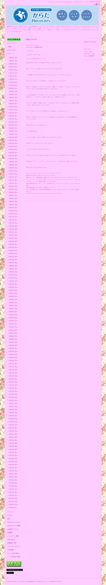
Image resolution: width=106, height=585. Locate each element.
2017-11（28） (13, 366)
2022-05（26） (13, 201)
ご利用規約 (10, 550)
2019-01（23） (13, 323)
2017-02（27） (13, 394)
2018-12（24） (13, 326)
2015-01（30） (13, 470)
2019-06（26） (13, 308)
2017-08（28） (13, 375)
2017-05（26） (13, 385)
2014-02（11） (13, 504)
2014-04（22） (13, 498)
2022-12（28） (13, 180)
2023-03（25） (13, 170)
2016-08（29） (13, 412)
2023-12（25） (13, 143)
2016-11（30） (13, 403)
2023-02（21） (13, 173)
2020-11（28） (13, 256)
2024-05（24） (13, 128)
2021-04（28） (13, 241)
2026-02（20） (13, 63)
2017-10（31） (13, 369)
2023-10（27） (13, 149)
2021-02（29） (13, 247)
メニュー (9, 512)
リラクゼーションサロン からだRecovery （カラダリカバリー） (29, 581)
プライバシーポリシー (13, 546)
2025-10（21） (13, 75)
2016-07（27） (13, 415)
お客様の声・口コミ (13, 529)
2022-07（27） (13, 195)
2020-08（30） (13, 265)
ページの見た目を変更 (13, 556)
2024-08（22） (13, 118)
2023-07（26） (13, 158)
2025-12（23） (13, 69)
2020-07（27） (13, 268)
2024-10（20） (13, 112)
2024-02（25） (13, 137)
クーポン (9, 515)
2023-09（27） (13, 152)
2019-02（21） (13, 320)
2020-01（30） (13, 287)
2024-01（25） (13, 140)
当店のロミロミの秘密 (13, 525)
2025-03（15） (13, 97)
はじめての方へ (11, 50)
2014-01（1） (13, 507)
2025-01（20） (13, 103)
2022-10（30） (13, 186)
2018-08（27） (13, 339)
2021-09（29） (13, 225)
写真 (8, 518)
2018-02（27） (13, 357)
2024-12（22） (13, 106)
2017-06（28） (13, 381)
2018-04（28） (13, 351)
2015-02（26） (13, 467)
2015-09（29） (13, 446)
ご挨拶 (9, 46)
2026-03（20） (13, 60)
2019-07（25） (13, 305)
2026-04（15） (13, 57)
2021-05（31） (13, 238)
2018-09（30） (13, 336)
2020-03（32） (13, 280)
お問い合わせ (11, 539)
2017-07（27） (13, 378)
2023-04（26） (13, 167)
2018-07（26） (13, 342)
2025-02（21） (13, 100)
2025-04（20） (13, 94)
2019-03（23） (13, 317)
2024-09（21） (13, 115)
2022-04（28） (13, 204)
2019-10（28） (13, 296)
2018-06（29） (13, 345)
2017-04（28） (13, 388)
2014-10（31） (13, 479)
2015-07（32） (13, 452)
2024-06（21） (13, 124)
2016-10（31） (13, 406)
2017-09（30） (13, 372)
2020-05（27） (13, 274)
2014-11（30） (13, 476)
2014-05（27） (13, 495)
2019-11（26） (13, 293)
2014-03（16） (13, 501)
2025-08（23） (13, 82)
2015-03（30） (13, 464)
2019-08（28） (13, 302)
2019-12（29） (13, 290)
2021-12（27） (13, 216)
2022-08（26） (13, 192)
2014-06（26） (13, 492)
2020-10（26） (13, 259)
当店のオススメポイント (14, 522)
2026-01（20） (13, 66)
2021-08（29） (13, 228)
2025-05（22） (13, 91)
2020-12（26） (13, 253)
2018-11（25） (13, 329)
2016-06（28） (13, 418)
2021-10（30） (13, 222)
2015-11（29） (13, 440)
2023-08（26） (13, 155)
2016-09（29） (13, 409)
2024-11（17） (13, 109)
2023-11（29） (13, 146)
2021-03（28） (13, 244)
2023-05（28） (13, 164)
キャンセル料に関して (13, 553)
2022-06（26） (13, 198)
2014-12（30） (13, 473)
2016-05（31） (13, 421)
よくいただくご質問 (13, 536)
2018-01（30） (13, 360)
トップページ (11, 43)
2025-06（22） (13, 88)
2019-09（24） (13, 299)
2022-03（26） (13, 207)
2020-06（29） (13, 271)
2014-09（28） (13, 482)
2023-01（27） (13, 176)
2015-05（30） (13, 458)
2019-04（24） (13, 314)
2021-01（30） (13, 250)
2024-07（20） (13, 121)
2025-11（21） (13, 72)
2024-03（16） (13, 134)
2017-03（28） (13, 391)
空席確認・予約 (11, 543)
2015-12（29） (13, 437)
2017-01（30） (13, 397)
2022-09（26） (13, 189)
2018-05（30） (13, 348)
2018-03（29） (13, 354)
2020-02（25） (13, 284)
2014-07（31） (13, 489)
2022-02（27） (13, 210)
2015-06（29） (13, 455)
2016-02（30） (13, 430)
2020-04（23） (13, 277)
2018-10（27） (13, 333)
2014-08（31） (13, 485)
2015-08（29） (13, 449)
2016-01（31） (13, 433)
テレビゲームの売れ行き (34, 47)
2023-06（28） (13, 161)
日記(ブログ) (11, 53)
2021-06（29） (13, 235)
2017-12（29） (13, 363)
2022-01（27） (13, 213)
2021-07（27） (13, 232)
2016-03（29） (13, 427)
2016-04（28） (13, 424)
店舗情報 (9, 532)
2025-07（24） (13, 85)
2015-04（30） (13, 461)
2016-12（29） (13, 400)
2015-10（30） (13, 443)
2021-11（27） (13, 219)
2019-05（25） (13, 311)
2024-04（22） (13, 131)
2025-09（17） (13, 79)
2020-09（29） (13, 262)
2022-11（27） (13, 183)
